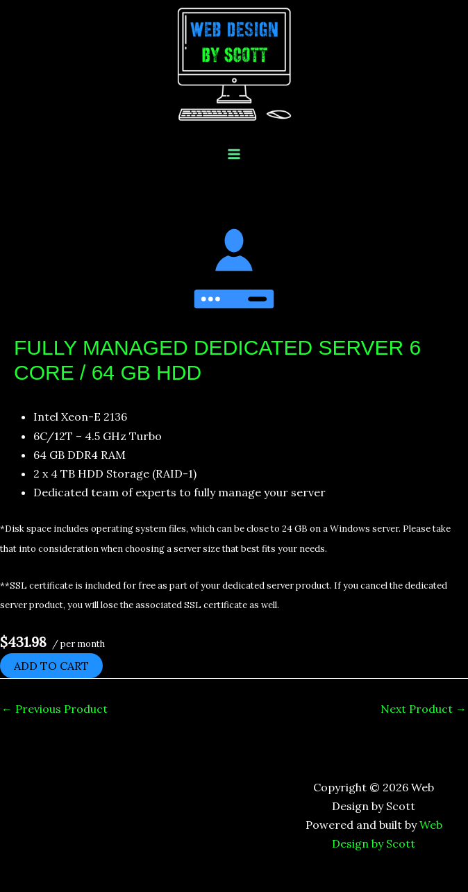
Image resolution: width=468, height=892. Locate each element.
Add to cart (51, 666)
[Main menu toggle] (234, 154)
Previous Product (54, 709)
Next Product (424, 709)
